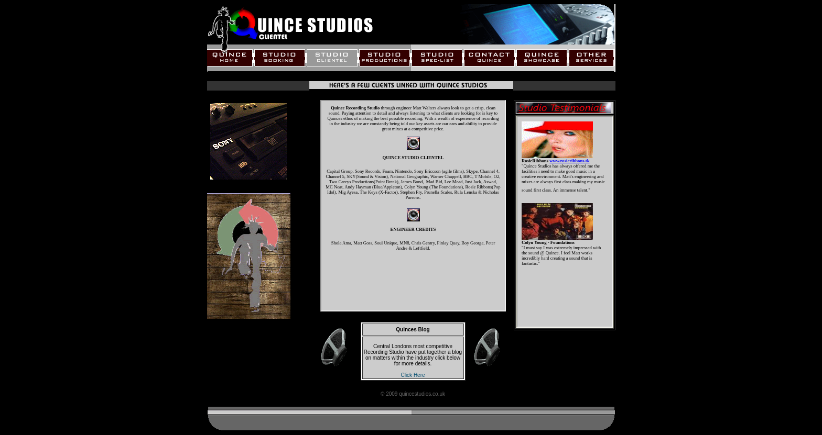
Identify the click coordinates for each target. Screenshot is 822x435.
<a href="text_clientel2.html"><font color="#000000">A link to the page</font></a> (413, 205)
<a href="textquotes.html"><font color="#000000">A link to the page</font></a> (564, 222)
